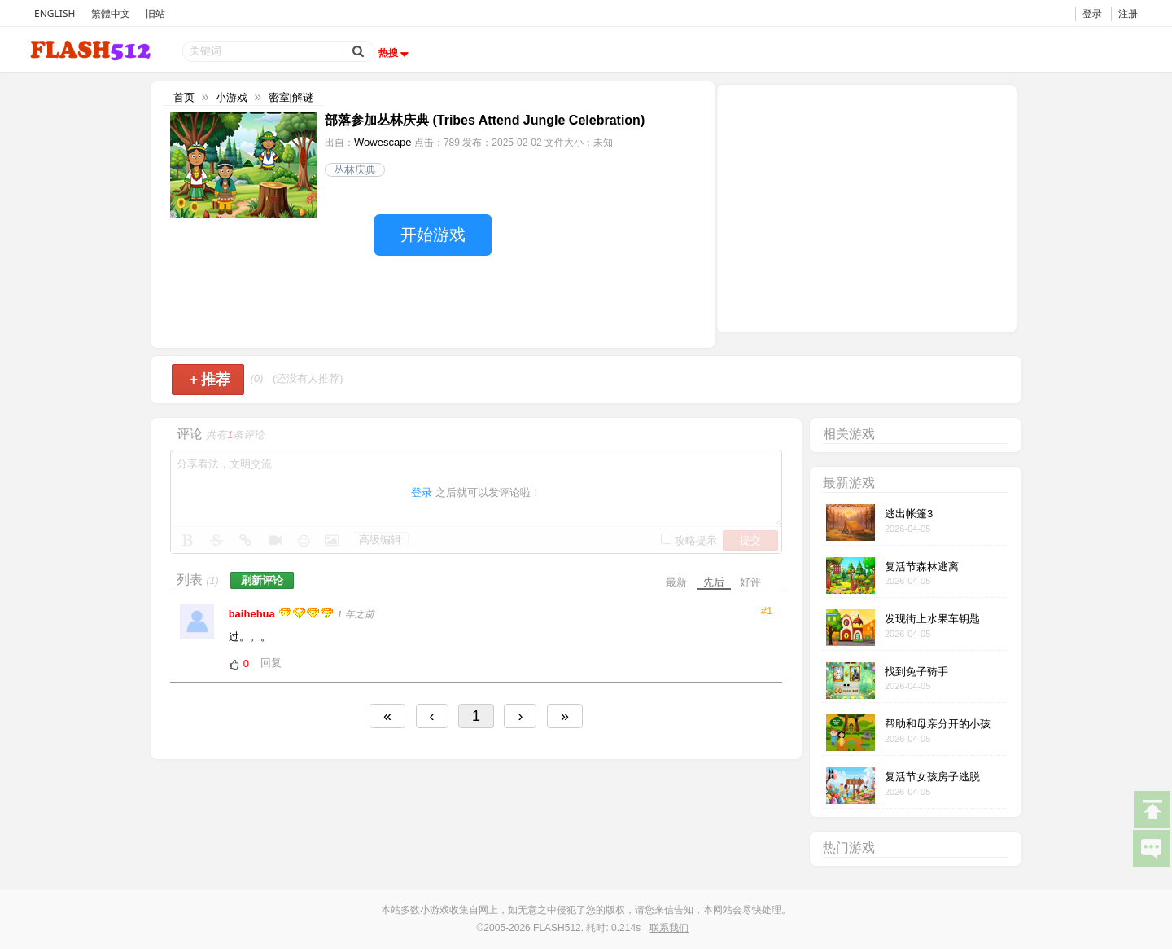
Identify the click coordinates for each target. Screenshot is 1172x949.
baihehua (253, 614)
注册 (1128, 13)
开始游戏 (433, 235)
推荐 (209, 379)
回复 (271, 663)
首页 (184, 97)
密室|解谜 (291, 97)
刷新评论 (262, 580)
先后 (713, 582)
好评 (750, 582)
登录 (1092, 13)
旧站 (155, 13)
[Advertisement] (867, 207)
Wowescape (383, 142)
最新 (676, 582)
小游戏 (231, 97)
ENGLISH (54, 13)
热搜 (395, 53)
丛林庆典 (355, 170)
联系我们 (669, 928)
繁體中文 (110, 13)
